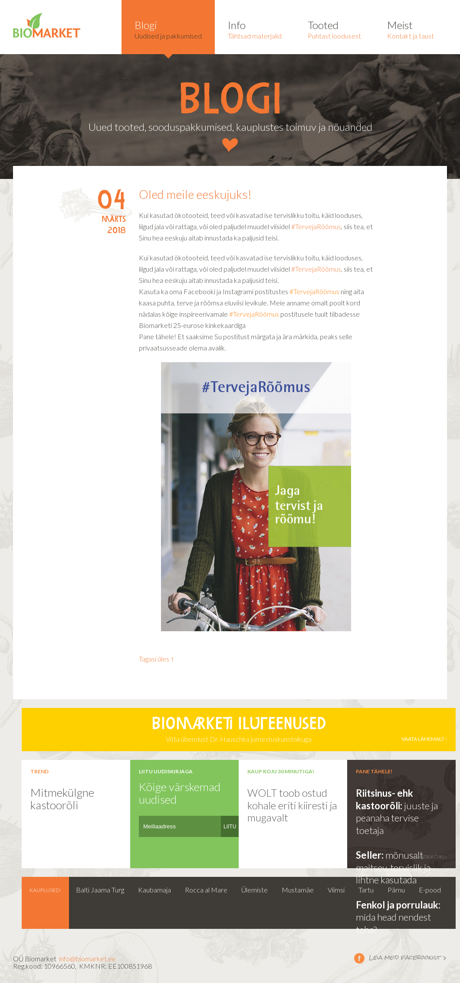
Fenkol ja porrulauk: (398, 905)
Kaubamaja (154, 890)
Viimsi (336, 890)
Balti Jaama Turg (100, 890)
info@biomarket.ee (87, 958)
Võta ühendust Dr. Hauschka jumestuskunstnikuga (239, 729)
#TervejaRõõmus (316, 226)
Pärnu (396, 890)
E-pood (430, 890)
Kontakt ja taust (410, 29)
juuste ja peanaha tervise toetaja (397, 818)
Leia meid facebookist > (359, 958)
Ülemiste (254, 890)
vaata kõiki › (430, 856)
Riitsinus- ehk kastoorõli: (384, 799)
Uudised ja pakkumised (168, 29)
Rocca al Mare (206, 890)
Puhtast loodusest (334, 29)
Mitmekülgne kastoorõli (62, 798)
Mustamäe (298, 890)
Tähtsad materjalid (255, 29)
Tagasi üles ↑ (156, 659)
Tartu (366, 890)
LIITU (229, 827)
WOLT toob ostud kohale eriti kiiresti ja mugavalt (292, 805)
